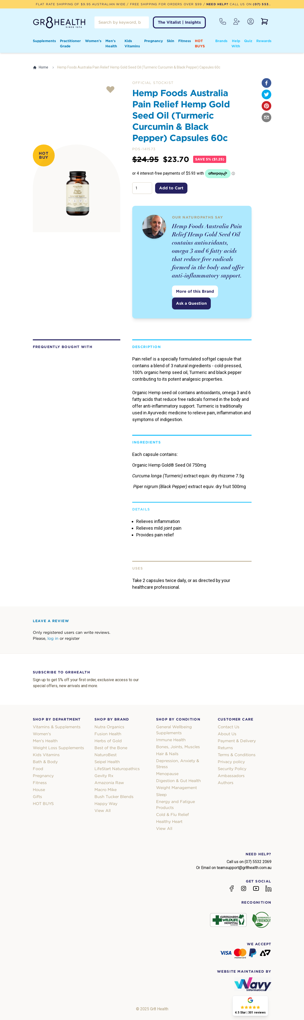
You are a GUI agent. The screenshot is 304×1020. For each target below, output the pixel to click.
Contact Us (228, 727)
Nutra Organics (109, 727)
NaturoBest (105, 754)
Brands (221, 41)
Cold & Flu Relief (172, 814)
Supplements (44, 41)
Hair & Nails (167, 753)
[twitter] (266, 94)
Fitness (184, 41)
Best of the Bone (110, 747)
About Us (227, 733)
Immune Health (171, 739)
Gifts (37, 796)
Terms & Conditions (237, 754)
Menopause (167, 773)
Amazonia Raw (109, 782)
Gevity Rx (103, 775)
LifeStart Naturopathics (117, 768)
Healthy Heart (169, 821)
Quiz (248, 41)
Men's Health (111, 43)
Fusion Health (107, 733)
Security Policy (232, 768)
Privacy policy (231, 761)
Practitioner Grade (70, 43)
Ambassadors (231, 775)
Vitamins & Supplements (57, 727)
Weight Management (176, 787)
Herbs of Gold (108, 740)
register (72, 638)
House (39, 789)
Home (40, 67)
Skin (170, 41)
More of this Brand (195, 291)
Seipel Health (107, 761)
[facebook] (266, 83)
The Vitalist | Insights (179, 22)
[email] (266, 117)
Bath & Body (45, 761)
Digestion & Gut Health (178, 780)
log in (52, 638)
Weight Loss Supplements (58, 747)
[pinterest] (266, 106)
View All (102, 810)
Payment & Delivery (237, 740)
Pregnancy (153, 41)
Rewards (263, 41)
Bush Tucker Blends (113, 796)
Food (38, 768)
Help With (235, 43)
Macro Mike (105, 789)
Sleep (161, 794)
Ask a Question (191, 303)
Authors (225, 782)
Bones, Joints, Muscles (178, 746)
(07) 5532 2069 (267, 4)
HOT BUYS (200, 43)
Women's (93, 41)
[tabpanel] (76, 188)
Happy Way (105, 803)
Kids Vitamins (132, 43)
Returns (225, 747)
